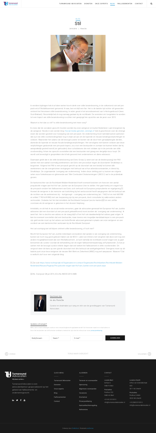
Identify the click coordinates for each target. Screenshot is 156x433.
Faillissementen (124, 4)
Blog (112, 4)
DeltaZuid (75, 428)
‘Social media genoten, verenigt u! (79, 131)
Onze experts (101, 4)
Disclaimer (83, 397)
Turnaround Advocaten (70, 4)
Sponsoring (83, 385)
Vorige (12, 354)
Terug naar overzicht (78, 354)
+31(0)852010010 (136, 402)
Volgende (142, 354)
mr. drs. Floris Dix (57, 300)
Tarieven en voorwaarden (88, 380)
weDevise (90, 428)
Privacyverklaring (85, 401)
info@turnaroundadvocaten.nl (114, 402)
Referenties (83, 409)
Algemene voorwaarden (88, 389)
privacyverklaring (96, 330)
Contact (139, 4)
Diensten (88, 4)
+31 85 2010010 (110, 399)
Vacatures (83, 393)
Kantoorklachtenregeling (88, 405)
